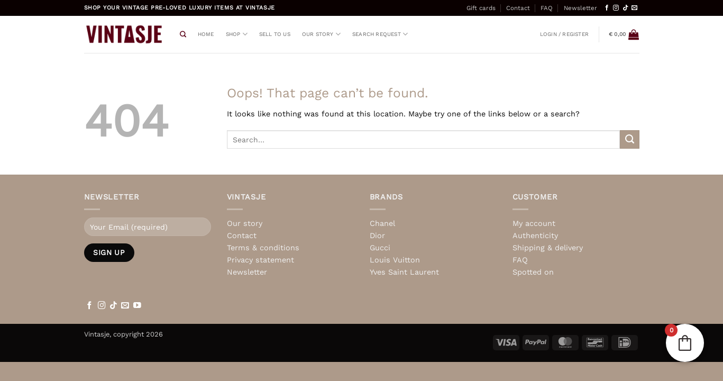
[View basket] (624, 34)
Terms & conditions (263, 247)
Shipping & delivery (547, 247)
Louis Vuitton (395, 260)
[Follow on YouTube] (137, 306)
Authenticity (535, 235)
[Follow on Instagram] (616, 8)
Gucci (380, 247)
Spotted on (533, 272)
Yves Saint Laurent (404, 272)
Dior (377, 235)
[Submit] (629, 139)
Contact (518, 8)
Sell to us (274, 34)
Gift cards (481, 8)
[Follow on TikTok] (625, 8)
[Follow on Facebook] (607, 8)
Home (206, 34)
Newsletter (580, 8)
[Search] (183, 34)
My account (533, 223)
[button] (564, 34)
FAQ (547, 8)
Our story (321, 34)
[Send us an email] (634, 8)
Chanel (382, 223)
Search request (380, 34)
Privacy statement (260, 260)
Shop (237, 34)
